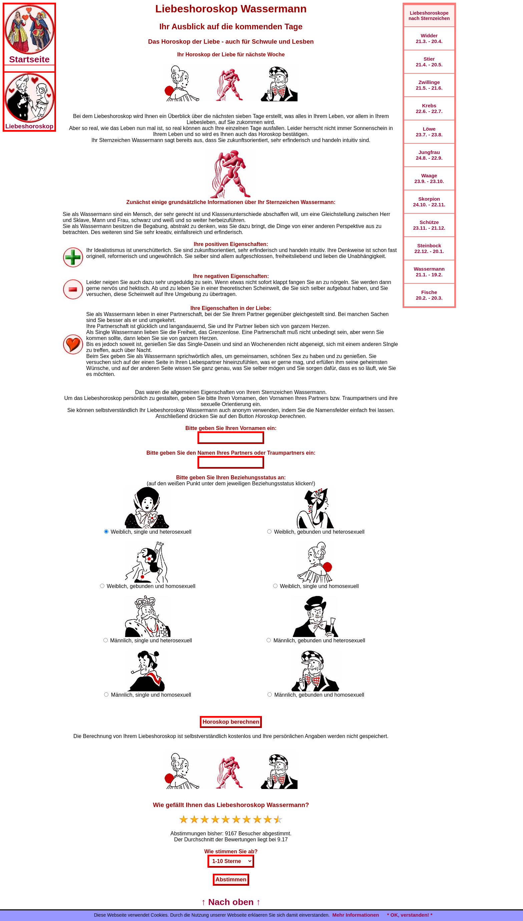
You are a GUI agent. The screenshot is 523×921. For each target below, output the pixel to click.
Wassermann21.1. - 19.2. (429, 271)
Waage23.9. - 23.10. (429, 178)
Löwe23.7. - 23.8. (429, 131)
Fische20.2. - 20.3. (429, 295)
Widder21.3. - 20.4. (429, 38)
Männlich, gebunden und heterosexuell (319, 640)
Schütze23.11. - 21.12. (429, 225)
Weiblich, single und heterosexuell (151, 532)
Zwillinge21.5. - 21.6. (429, 85)
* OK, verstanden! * (409, 915)
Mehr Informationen (355, 915)
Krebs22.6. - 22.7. (429, 108)
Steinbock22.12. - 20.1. (429, 248)
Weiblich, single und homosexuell (319, 586)
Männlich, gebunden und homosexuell (320, 695)
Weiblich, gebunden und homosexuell (151, 586)
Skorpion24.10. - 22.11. (429, 201)
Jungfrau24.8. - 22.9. (429, 155)
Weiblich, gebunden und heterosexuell (319, 532)
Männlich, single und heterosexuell (151, 640)
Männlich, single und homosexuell (151, 695)
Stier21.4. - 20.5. (429, 61)
